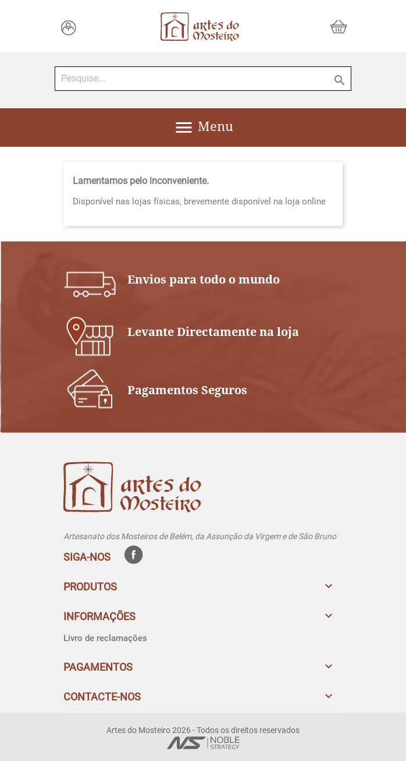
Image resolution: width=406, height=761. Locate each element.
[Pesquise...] (203, 78)
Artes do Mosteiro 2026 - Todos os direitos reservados (203, 730)
